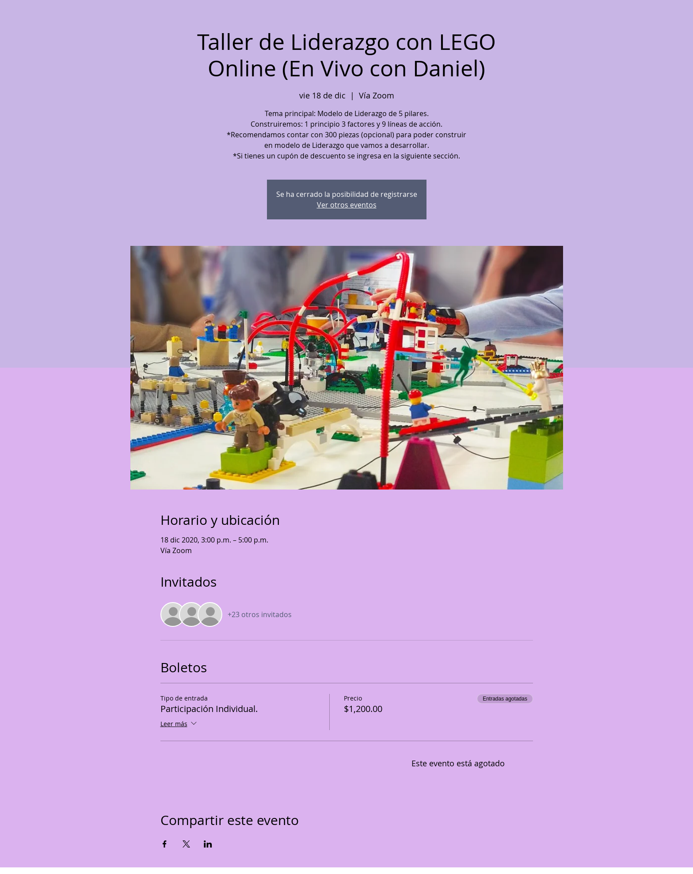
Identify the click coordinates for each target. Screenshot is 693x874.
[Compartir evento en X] (186, 844)
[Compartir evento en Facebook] (164, 844)
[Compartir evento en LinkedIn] (208, 844)
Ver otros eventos (347, 205)
